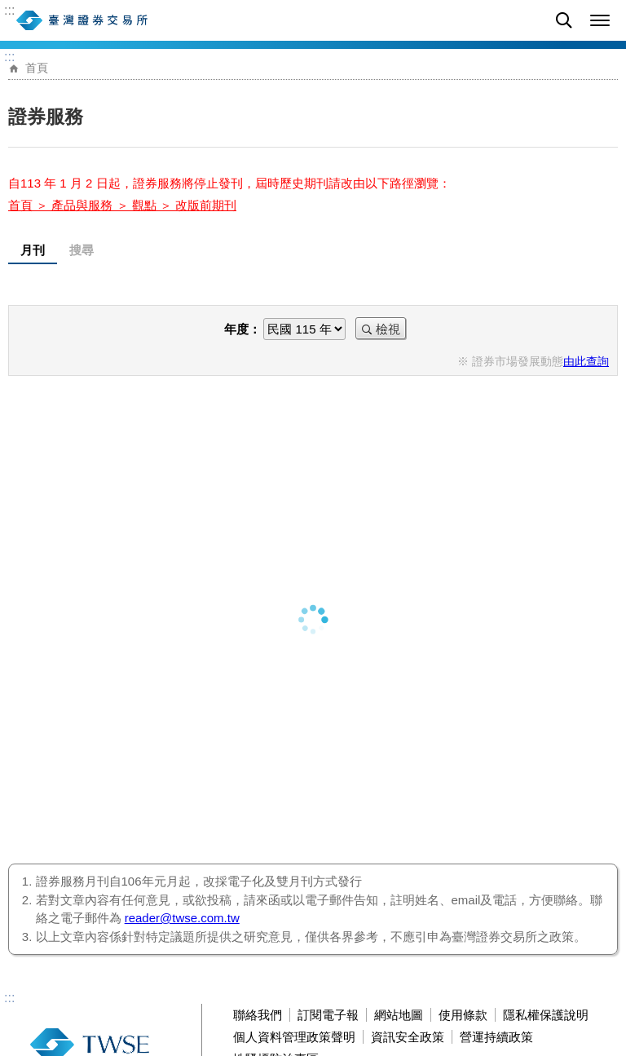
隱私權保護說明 (546, 1015)
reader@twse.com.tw (182, 918)
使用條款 (463, 1015)
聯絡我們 (257, 1015)
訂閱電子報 (328, 1015)
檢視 (388, 329)
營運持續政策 (496, 1037)
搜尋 (81, 250)
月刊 (32, 250)
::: (9, 10)
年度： (242, 329)
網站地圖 (398, 1015)
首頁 (36, 68)
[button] (600, 20)
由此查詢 (586, 362)
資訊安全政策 (407, 1037)
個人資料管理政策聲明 (294, 1037)
